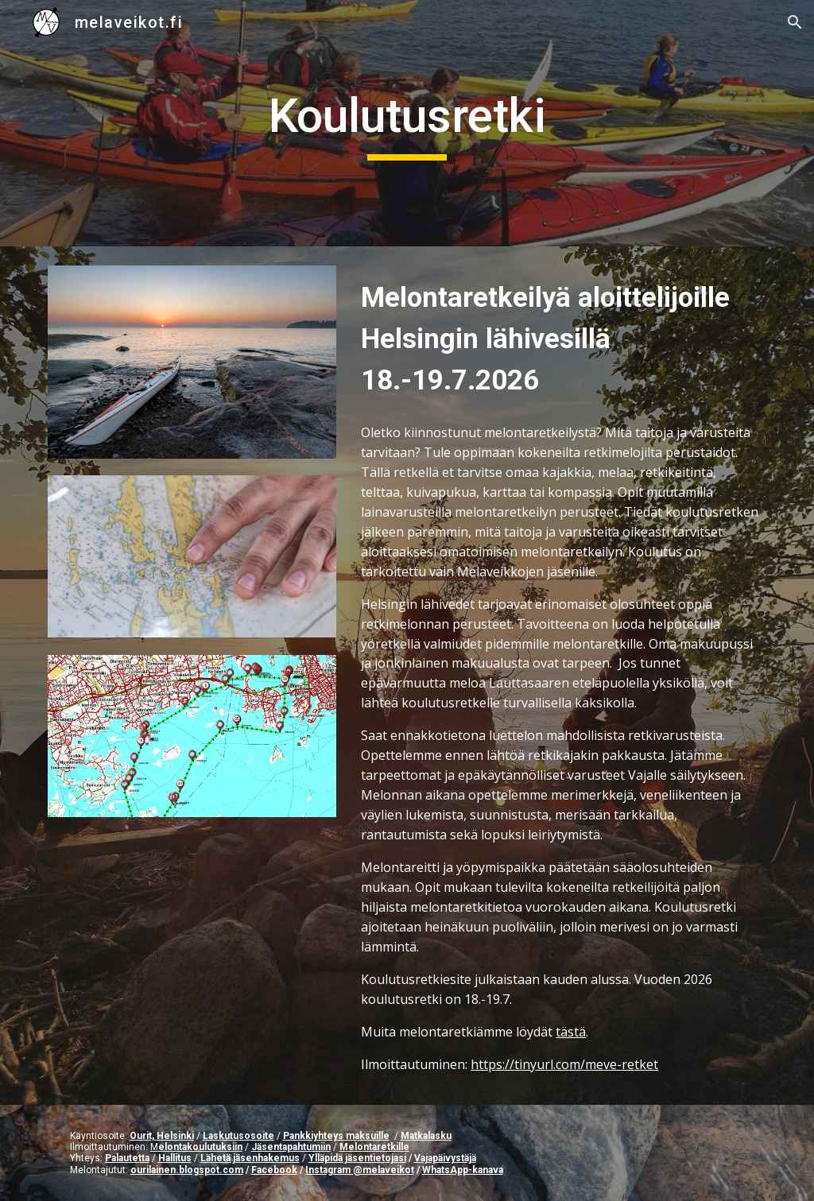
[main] (406, 123)
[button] (795, 22)
